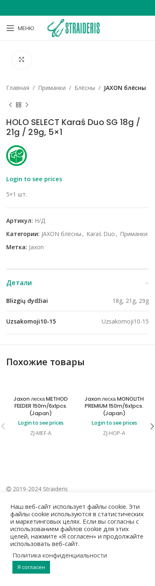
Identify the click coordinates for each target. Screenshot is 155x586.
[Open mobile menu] (20, 28)
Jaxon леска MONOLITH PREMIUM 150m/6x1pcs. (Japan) (114, 406)
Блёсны (84, 88)
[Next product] (27, 105)
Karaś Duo (100, 234)
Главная (17, 88)
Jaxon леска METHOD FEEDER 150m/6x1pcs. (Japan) (41, 406)
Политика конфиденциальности (59, 555)
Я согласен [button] (31, 567)
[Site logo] (77, 27)
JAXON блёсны (125, 88)
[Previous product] (10, 105)
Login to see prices (34, 179)
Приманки (52, 88)
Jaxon (36, 247)
